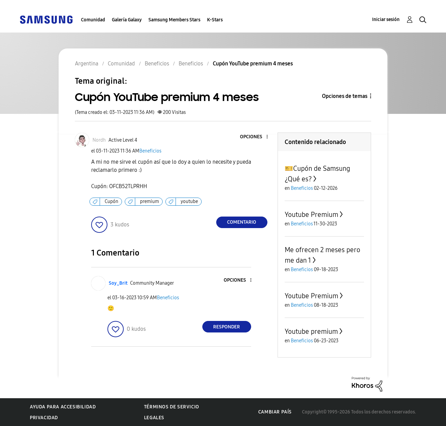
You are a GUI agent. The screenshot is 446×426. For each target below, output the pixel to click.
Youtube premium (311, 331)
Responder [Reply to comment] (226, 327)
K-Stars (215, 20)
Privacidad (44, 418)
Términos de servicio (171, 407)
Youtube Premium (311, 214)
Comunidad (93, 20)
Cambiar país (275, 412)
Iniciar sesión (386, 19)
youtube (189, 201)
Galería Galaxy (127, 20)
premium (149, 201)
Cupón (111, 201)
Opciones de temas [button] (344, 96)
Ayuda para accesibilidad (63, 407)
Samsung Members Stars (174, 20)
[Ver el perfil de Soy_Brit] (118, 283)
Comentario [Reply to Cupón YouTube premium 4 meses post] (241, 222)
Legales (154, 418)
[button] (255, 137)
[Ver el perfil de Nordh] (99, 140)
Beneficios (150, 151)
